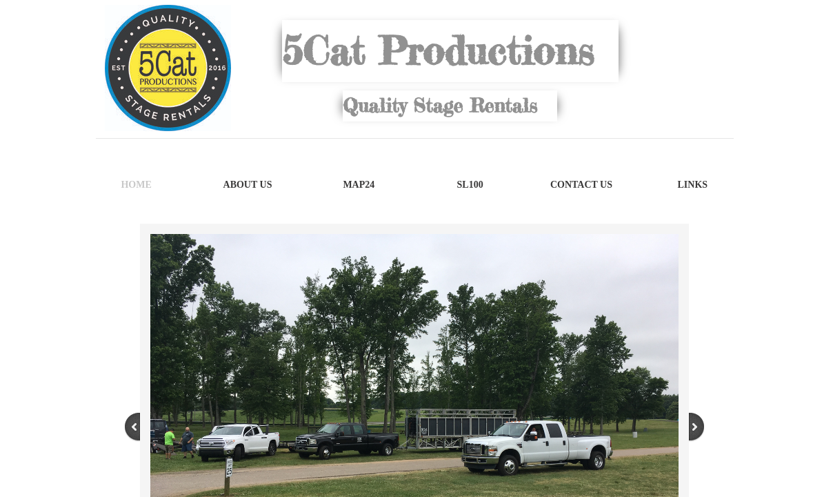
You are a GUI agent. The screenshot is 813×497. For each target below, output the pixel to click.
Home (136, 184)
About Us (247, 184)
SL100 (470, 184)
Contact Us (581, 184)
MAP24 (358, 184)
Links (693, 184)
